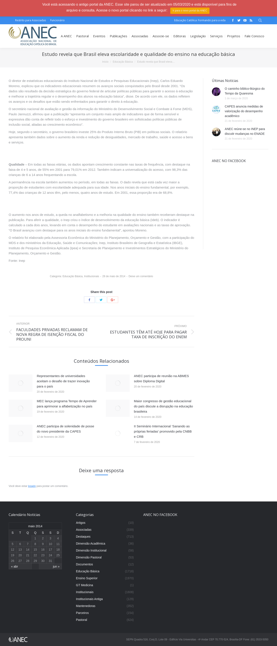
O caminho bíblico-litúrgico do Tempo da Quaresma (245, 91)
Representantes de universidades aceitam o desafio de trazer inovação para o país (63, 381)
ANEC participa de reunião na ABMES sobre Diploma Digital (161, 378)
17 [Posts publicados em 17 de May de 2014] (50, 549)
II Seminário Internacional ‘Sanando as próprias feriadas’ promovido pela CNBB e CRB (163, 431)
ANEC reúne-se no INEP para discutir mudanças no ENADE (245, 131)
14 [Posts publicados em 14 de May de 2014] (27, 549)
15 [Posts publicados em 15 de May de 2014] (35, 549)
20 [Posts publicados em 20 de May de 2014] (20, 555)
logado (32, 486)
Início (105, 61)
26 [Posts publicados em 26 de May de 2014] (12, 561)
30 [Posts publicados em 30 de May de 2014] (43, 561)
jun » (56, 566)
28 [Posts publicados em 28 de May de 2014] (27, 561)
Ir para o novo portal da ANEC (189, 10)
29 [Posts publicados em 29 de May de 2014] (35, 561)
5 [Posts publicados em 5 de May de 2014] (12, 544)
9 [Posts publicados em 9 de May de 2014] (43, 544)
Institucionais (91, 276)
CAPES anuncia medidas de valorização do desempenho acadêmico (244, 111)
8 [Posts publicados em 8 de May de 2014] (35, 544)
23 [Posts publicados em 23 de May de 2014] (43, 555)
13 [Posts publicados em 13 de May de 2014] (20, 549)
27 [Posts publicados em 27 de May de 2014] (20, 561)
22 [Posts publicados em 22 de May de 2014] (35, 555)
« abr (14, 566)
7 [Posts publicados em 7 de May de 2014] (28, 544)
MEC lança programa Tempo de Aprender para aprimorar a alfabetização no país (67, 403)
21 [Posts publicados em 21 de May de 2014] (27, 555)
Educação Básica (123, 61)
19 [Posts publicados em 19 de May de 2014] (12, 555)
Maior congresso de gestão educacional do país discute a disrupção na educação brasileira (163, 406)
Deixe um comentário (141, 276)
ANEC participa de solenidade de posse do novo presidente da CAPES (65, 428)
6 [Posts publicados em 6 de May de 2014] (20, 544)
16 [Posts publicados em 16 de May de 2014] (43, 549)
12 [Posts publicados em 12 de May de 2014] (12, 549)
